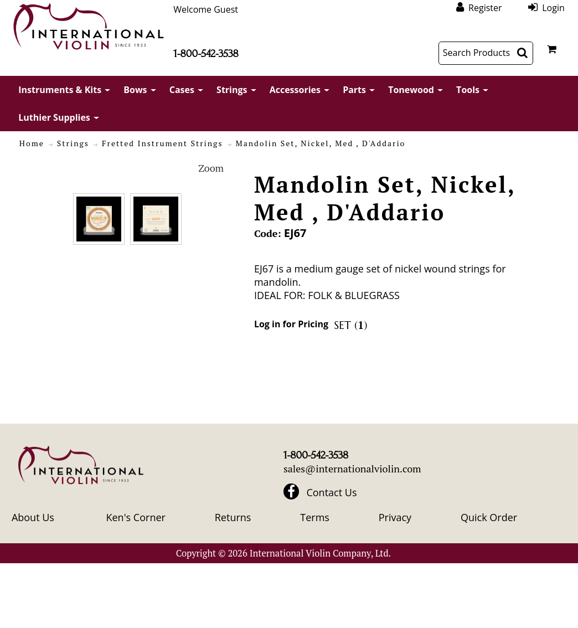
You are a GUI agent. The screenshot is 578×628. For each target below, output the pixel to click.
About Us (33, 517)
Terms (314, 517)
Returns (233, 517)
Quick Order (489, 517)
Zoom (211, 167)
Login (553, 7)
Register (485, 7)
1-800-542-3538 (205, 54)
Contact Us (331, 492)
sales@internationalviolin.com (352, 468)
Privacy (395, 517)
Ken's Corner (135, 517)
